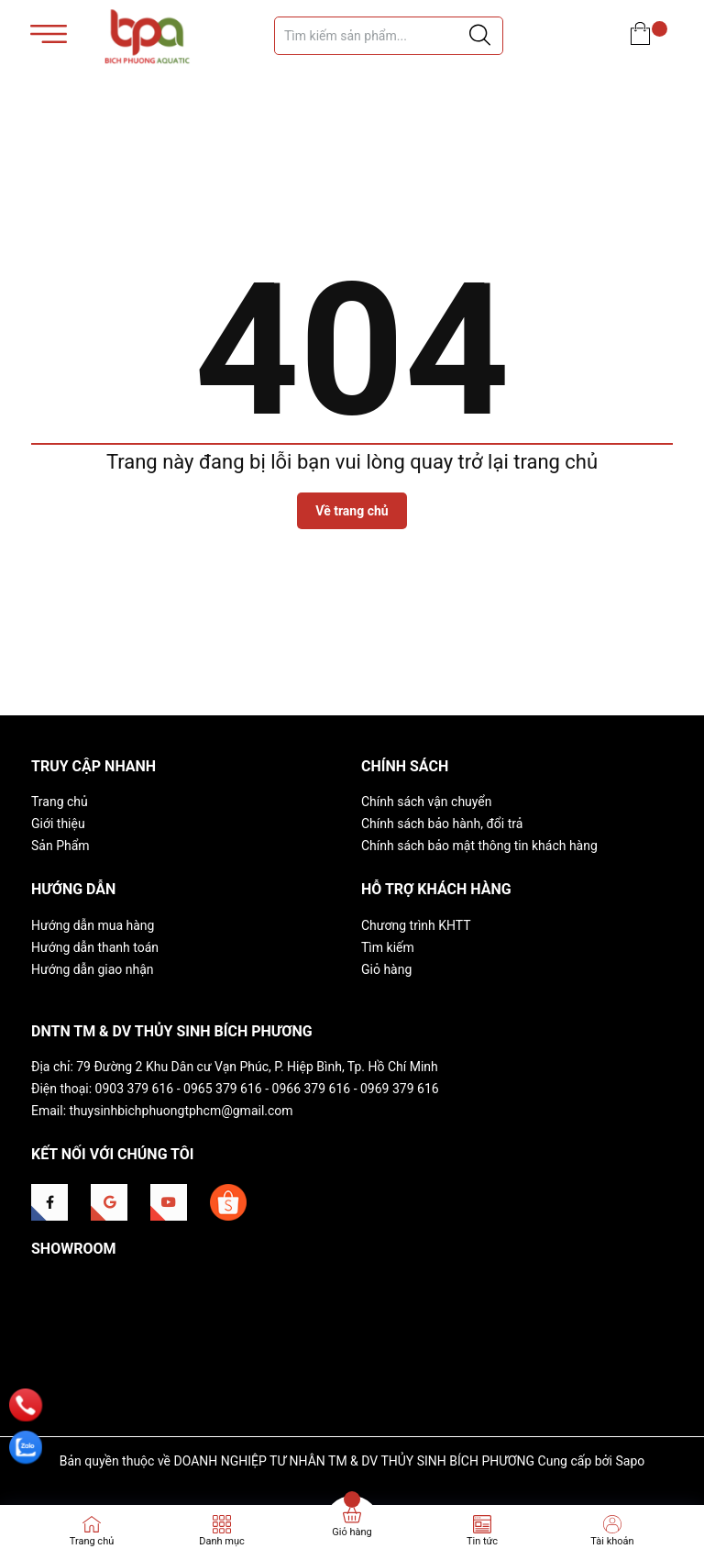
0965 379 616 (222, 1088)
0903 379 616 (134, 1088)
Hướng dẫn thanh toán (95, 947)
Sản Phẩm (60, 845)
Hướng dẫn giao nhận (92, 969)
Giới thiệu (58, 823)
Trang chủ (59, 801)
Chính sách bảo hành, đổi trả (441, 823)
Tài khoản (611, 1541)
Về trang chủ (351, 510)
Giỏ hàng (386, 969)
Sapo (629, 1461)
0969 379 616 (399, 1088)
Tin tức (482, 1541)
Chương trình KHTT (416, 925)
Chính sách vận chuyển (426, 801)
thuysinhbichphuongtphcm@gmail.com (181, 1110)
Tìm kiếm (387, 947)
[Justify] (480, 35)
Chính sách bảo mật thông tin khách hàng (479, 845)
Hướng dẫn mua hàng (92, 925)
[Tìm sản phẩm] (388, 35)
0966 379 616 (311, 1088)
